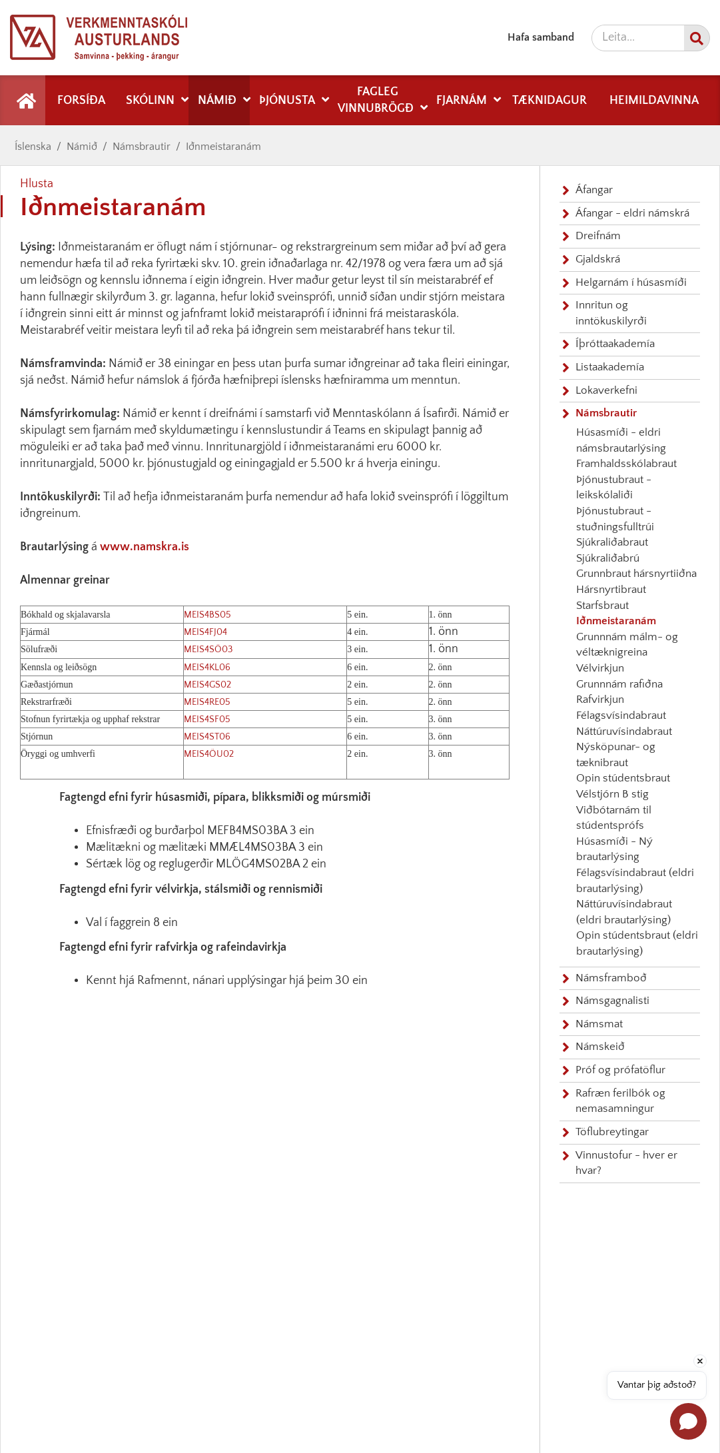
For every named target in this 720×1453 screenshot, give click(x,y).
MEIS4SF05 (207, 719)
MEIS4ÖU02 (209, 754)
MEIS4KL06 (207, 667)
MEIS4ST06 (207, 736)
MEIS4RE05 (207, 702)
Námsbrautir (142, 147)
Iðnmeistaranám (223, 147)
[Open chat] (688, 1421)
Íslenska (33, 147)
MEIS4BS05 (207, 615)
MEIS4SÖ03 (208, 649)
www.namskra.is (144, 547)
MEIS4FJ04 (205, 632)
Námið (82, 147)
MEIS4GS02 (207, 685)
